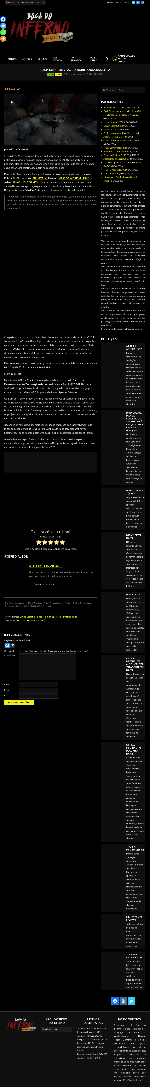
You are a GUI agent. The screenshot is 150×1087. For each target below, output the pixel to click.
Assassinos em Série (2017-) (117, 158)
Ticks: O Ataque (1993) (114, 169)
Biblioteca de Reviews (114, 151)
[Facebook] (3, 19)
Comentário (9, 656)
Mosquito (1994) (111, 173)
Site (5, 696)
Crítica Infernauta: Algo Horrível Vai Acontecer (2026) (135, 664)
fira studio (86, 603)
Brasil (78, 603)
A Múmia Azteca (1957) (114, 107)
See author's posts (44, 584)
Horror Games (11, 606)
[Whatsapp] (3, 32)
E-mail (6, 690)
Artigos (50, 74)
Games (59, 74)
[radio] (39, 543)
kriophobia (24, 606)
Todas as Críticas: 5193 (114, 155)
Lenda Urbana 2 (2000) (114, 122)
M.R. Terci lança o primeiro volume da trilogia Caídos (90, 1047)
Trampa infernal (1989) (114, 147)
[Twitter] (3, 26)
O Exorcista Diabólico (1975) (30, 620)
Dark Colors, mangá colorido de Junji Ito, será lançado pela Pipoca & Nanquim (134, 421)
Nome (6, 684)
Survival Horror (44, 606)
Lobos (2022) (109, 129)
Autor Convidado (46, 566)
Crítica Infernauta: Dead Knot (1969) (121, 140)
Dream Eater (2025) (113, 125)
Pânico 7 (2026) (93, 1058)
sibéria (33, 606)
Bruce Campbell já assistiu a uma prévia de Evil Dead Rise (48, 616)
